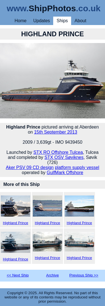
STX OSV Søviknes (64, 157)
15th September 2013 (55, 132)
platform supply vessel (77, 167)
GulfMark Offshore (65, 172)
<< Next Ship (18, 275)
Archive (52, 275)
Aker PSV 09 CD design (30, 167)
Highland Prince (15, 210)
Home (21, 20)
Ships (62, 20)
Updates (41, 20)
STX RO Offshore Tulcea (58, 152)
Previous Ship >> (83, 275)
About (80, 20)
